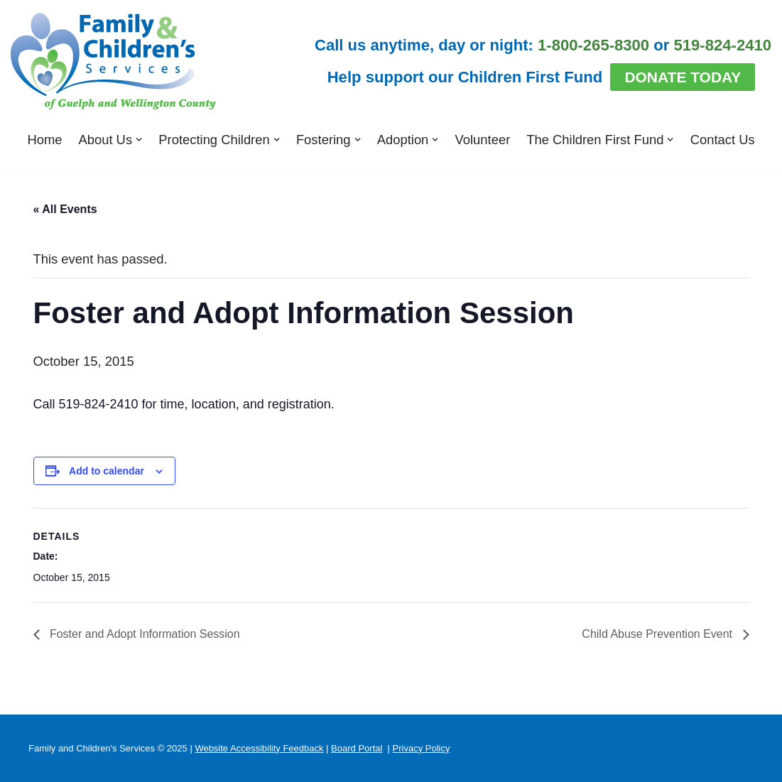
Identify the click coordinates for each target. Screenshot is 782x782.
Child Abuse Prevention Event (658, 634)
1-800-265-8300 (593, 45)
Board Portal (356, 748)
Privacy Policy (421, 748)
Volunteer (483, 139)
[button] (139, 139)
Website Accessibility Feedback (259, 748)
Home (44, 139)
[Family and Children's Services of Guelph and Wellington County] (113, 61)
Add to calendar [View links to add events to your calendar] (106, 471)
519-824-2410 (723, 45)
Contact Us (722, 139)
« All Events (65, 209)
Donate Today (682, 77)
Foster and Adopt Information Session (143, 634)
